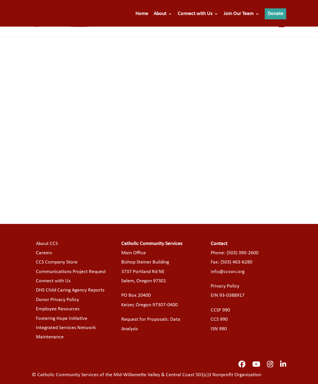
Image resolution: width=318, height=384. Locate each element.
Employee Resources (58, 309)
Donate (275, 13)
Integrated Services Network (66, 328)
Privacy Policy (225, 286)
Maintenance (50, 337)
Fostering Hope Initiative (61, 318)
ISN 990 (219, 329)
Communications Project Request (71, 271)
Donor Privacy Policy (57, 300)
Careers (44, 253)
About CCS (47, 243)
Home (141, 13)
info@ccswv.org (228, 271)
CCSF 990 (220, 310)
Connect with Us (195, 13)
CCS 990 (219, 319)
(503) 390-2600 (242, 253)
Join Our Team (238, 13)
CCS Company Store (57, 262)
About (160, 13)
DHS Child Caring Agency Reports (70, 290)
